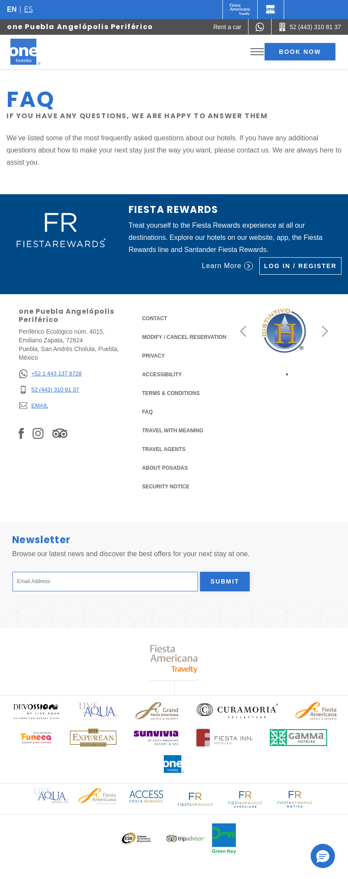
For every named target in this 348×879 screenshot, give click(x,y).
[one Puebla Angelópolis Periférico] (35, 52)
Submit (225, 581)
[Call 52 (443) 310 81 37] (310, 27)
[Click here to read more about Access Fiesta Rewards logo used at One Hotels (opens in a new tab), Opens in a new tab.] (146, 795)
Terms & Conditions (171, 392)
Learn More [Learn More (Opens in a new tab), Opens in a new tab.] (227, 266)
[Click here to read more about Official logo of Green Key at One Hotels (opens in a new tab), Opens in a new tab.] (224, 838)
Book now (300, 51)
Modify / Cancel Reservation (184, 337)
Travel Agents (164, 449)
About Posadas (165, 468)
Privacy (153, 355)
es (28, 9)
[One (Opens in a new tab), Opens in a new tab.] (240, 9)
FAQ (147, 412)
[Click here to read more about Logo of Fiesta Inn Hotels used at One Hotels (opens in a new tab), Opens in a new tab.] (224, 737)
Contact (154, 318)
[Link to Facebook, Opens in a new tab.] (21, 433)
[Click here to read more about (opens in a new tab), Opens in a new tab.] (36, 711)
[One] (271, 9)
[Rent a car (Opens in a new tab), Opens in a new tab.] (227, 27)
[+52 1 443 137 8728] (50, 374)
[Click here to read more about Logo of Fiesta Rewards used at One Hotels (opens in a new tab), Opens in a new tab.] (195, 798)
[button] (243, 331)
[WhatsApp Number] (260, 27)
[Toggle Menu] (257, 51)
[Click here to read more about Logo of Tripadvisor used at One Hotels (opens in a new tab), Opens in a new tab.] (185, 838)
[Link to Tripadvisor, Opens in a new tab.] (59, 433)
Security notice (165, 487)
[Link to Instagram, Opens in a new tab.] (38, 433)
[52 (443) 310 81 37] (50, 390)
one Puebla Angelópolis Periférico (80, 27)
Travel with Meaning (172, 431)
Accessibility (162, 375)
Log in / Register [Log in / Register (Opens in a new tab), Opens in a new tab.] (300, 265)
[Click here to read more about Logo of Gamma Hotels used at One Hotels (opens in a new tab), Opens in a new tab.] (298, 737)
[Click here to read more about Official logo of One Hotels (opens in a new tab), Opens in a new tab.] (174, 764)
